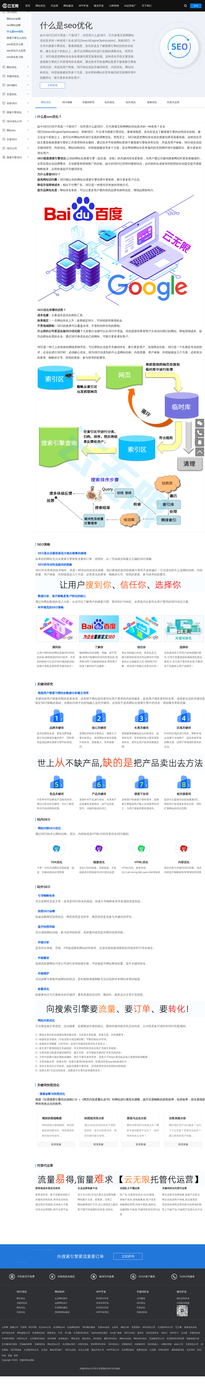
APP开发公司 (112, 1350)
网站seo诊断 (14, 18)
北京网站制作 (127, 1350)
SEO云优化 (129, 1333)
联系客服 (56, 1144)
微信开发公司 (97, 1350)
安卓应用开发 (102, 1303)
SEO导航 (32, 1327)
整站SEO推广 (56, 1350)
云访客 (184, 1333)
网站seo (15, 130)
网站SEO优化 (140, 1338)
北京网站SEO (68, 1344)
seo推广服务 (116, 1333)
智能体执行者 (192, 1338)
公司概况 (141, 1298)
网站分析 (125, 1327)
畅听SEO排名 (110, 1338)
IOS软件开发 (102, 1298)
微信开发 (99, 5)
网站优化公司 (53, 1344)
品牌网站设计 (61, 1303)
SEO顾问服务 (88, 1327)
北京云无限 (83, 1350)
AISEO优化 (83, 1344)
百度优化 (15, 94)
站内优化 (110, 102)
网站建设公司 (23, 1333)
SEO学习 (174, 1333)
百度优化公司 (192, 1344)
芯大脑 (178, 1327)
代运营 (54, 5)
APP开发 (84, 5)
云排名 (115, 1327)
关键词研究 (88, 102)
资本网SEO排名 (98, 1344)
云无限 (153, 1350)
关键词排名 (22, 1303)
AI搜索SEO (140, 1344)
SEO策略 (67, 102)
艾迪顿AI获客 (25, 1344)
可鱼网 (23, 1327)
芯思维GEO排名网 (175, 1338)
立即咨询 (52, 85)
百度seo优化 (104, 1327)
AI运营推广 (130, 5)
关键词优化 (15, 76)
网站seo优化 (125, 1338)
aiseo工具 (178, 1344)
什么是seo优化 (15, 31)
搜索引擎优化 (15, 112)
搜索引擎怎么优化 (17, 37)
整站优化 (21, 1298)
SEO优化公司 (15, 121)
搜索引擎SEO (15, 157)
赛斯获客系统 (177, 1350)
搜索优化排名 (190, 1327)
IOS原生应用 (102, 1307)
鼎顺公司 (14, 1327)
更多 (16, 1355)
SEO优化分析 (8, 1333)
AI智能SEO (127, 1344)
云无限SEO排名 (37, 1338)
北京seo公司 (45, 1327)
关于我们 (147, 5)
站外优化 (131, 102)
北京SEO (190, 1350)
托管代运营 (173, 102)
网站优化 (40, 5)
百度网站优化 (38, 1333)
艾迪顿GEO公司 (156, 1338)
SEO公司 (15, 148)
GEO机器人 (153, 1344)
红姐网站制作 (73, 1327)
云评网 (5, 1327)
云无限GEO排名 (81, 1333)
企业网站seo (59, 1327)
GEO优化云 (113, 1344)
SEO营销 (51, 1338)
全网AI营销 (166, 1344)
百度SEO (15, 139)
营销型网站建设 (62, 1312)
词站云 (164, 1333)
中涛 (60, 1333)
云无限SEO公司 (31, 1350)
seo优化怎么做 (15, 44)
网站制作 (60, 1291)
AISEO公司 (22, 1338)
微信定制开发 (183, 1298)
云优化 (44, 1350)
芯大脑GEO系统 (9, 1344)
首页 (27, 5)
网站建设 (68, 5)
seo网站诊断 (14, 25)
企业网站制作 (61, 1298)
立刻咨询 (128, 1256)
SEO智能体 (15, 1350)
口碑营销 (114, 5)
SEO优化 (15, 11)
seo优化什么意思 (16, 50)
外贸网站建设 (61, 1307)
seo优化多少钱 (15, 57)
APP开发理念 (102, 1312)
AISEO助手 (163, 1350)
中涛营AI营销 (8, 1338)
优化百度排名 (152, 1333)
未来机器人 (63, 1338)
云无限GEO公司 (165, 1327)
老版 (10, 1355)
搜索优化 (152, 102)
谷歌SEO (15, 103)
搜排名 (140, 1333)
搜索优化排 (142, 1350)
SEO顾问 (15, 85)
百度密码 (135, 1327)
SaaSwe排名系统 (99, 1333)
